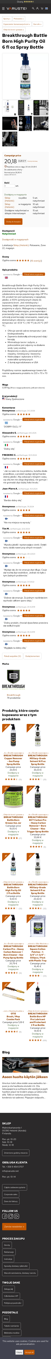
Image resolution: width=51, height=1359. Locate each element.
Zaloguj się (8, 1289)
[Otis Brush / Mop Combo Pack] (13, 1013)
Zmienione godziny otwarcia (15, 1152)
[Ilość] (9, 185)
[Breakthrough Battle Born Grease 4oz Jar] (13, 818)
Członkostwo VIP (11, 1296)
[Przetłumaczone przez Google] (11, 274)
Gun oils (37, 24)
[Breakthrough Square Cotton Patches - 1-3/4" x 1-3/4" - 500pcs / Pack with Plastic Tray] (38, 947)
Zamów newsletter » (14, 1226)
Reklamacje (9, 1252)
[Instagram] (10, 1216)
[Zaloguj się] (37, 8)
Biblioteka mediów (11, 1332)
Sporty (6, 18)
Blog (6, 1318)
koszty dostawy (33, 161)
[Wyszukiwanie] (33, 8)
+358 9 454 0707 (15, 1166)
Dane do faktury (11, 1201)
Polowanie (18, 18)
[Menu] (3, 8)
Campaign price (12, 155)
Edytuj (19, 1352)
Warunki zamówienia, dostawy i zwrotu (20, 1273)
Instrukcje (8, 1259)
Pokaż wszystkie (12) (12, 656)
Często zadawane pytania (14, 1187)
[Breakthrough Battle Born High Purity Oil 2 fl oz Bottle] (13, 882)
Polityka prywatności (12, 1303)
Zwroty (7, 1245)
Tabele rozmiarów (11, 1325)
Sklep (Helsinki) (9, 199)
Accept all (29, 1352)
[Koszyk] (42, 8)
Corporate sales (10, 1194)
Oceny (25, 1)
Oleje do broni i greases (13, 29)
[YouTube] (16, 1216)
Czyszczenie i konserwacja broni (16, 24)
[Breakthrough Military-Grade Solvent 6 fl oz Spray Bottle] (38, 882)
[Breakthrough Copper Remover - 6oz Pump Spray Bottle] (13, 753)
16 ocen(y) (36, 260)
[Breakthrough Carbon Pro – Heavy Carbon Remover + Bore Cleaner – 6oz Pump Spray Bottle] (13, 947)
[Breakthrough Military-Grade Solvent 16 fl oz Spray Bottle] (38, 753)
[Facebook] (4, 1216)
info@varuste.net (10, 1171)
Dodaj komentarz (32, 656)
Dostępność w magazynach (15, 239)
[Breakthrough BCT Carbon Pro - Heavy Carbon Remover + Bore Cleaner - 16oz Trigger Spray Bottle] (38, 818)
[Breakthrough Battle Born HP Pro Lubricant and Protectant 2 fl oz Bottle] (38, 1013)
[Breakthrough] (13, 686)
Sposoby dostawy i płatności (16, 1266)
